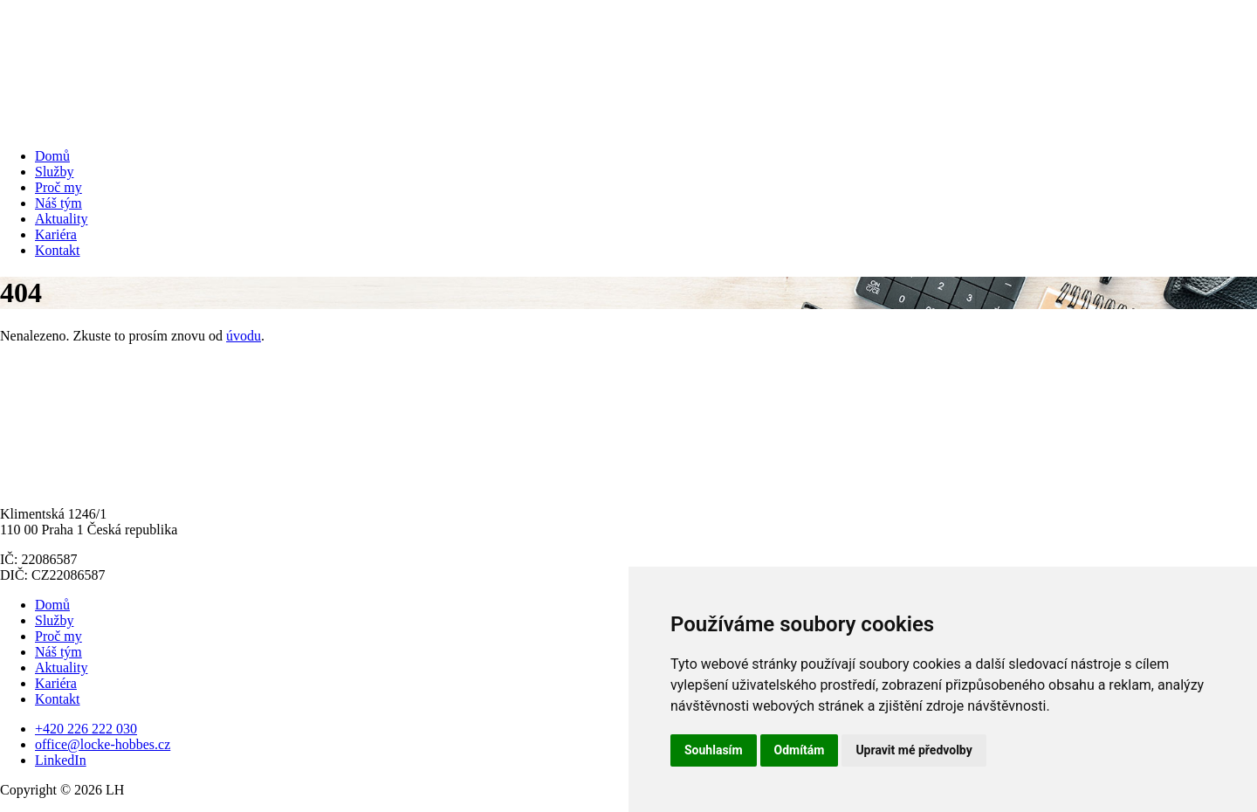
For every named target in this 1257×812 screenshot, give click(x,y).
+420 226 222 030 (86, 728)
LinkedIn (60, 760)
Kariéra (56, 234)
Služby (54, 171)
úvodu (243, 335)
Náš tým (58, 203)
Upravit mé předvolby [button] (913, 750)
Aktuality (61, 218)
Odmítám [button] (799, 750)
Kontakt (57, 250)
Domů (52, 155)
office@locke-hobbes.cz (102, 744)
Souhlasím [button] (713, 750)
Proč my (58, 187)
